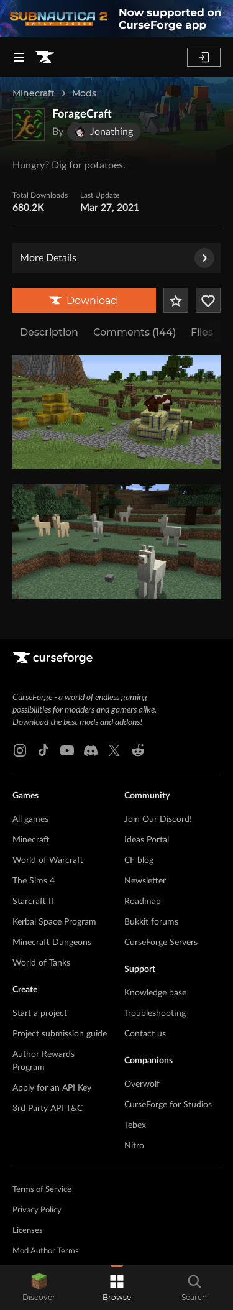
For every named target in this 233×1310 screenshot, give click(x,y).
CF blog (138, 860)
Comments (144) (134, 332)
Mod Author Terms (45, 1251)
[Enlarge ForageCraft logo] (28, 124)
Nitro (134, 1146)
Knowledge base (155, 993)
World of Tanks (41, 963)
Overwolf (142, 1084)
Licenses (27, 1231)
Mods (84, 93)
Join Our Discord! (158, 819)
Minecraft (33, 93)
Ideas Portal (146, 840)
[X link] (114, 750)
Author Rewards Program (43, 1061)
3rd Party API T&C (47, 1108)
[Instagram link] (19, 750)
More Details (117, 258)
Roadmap (142, 901)
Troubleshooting (155, 1013)
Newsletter (145, 881)
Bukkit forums (151, 922)
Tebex (135, 1125)
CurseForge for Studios (168, 1104)
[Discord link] (90, 750)
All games (30, 819)
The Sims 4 (33, 881)
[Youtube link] (67, 750)
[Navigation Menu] (18, 57)
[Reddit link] (137, 750)
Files (202, 332)
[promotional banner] (116, 18)
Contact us (145, 1034)
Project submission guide (59, 1034)
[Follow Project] (208, 300)
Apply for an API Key (51, 1088)
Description (49, 332)
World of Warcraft (47, 860)
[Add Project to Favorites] (175, 300)
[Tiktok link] (43, 750)
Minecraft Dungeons (51, 942)
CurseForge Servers (161, 942)
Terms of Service (41, 1190)
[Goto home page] (45, 57)
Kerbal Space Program (54, 922)
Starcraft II (32, 901)
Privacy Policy (37, 1210)
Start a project (39, 1013)
